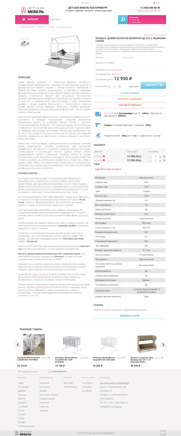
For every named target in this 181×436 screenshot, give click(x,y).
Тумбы (21, 418)
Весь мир (68, 383)
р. (139, 22)
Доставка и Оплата (49, 395)
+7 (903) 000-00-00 (150, 7)
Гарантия (44, 406)
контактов (33, 295)
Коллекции (23, 387)
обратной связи (40, 274)
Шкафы (22, 422)
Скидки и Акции (47, 398)
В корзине (133, 17)
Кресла (21, 398)
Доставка (109, 113)
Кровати (51, 27)
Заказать (154, 85)
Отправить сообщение (111, 406)
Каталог (41, 27)
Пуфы (21, 383)
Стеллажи (23, 406)
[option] (62, 52)
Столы (21, 410)
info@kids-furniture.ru (29, 372)
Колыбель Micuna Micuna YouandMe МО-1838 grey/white (66, 360)
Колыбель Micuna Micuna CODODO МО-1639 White (28, 359)
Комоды (22, 395)
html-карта (87, 383)
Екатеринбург (70, 387)
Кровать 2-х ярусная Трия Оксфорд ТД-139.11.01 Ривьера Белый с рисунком (142, 361)
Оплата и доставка (103, 11)
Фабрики (79, 11)
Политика (44, 402)
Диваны (22, 391)
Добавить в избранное (156, 35)
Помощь (44, 410)
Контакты (89, 11)
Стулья (21, 414)
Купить (45, 358)
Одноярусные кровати (108, 169)
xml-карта (87, 387)
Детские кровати (65, 27)
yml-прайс (87, 391)
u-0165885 (98, 156)
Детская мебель (28, 27)
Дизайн (43, 391)
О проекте (69, 11)
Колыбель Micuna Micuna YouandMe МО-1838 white (104, 359)
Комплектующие (26, 426)
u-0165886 (98, 160)
